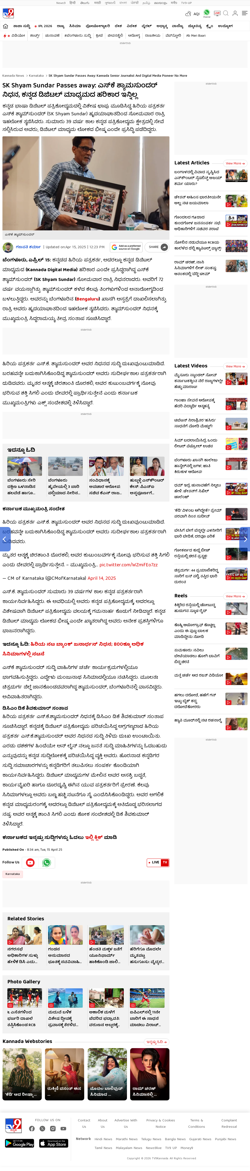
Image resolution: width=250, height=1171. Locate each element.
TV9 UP (171, 1143)
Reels (181, 596)
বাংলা (123, 3)
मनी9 (174, 3)
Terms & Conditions (196, 1119)
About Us (102, 1119)
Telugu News (151, 1134)
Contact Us (84, 1119)
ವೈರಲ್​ (147, 26)
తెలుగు (85, 3)
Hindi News (103, 1134)
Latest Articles (191, 163)
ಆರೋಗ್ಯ (134, 36)
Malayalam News (129, 1143)
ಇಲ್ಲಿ (89, 833)
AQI (197, 14)
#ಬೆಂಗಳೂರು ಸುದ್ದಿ (77, 36)
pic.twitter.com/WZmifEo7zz (129, 560)
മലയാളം (160, 3)
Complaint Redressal (229, 1119)
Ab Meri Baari (196, 36)
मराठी (97, 3)
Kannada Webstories (27, 1037)
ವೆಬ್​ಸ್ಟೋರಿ (173, 36)
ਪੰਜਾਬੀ (135, 3)
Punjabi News (225, 1134)
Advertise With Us (126, 1119)
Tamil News (103, 1143)
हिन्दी (73, 3)
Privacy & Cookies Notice (160, 1119)
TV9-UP (186, 3)
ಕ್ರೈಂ (209, 26)
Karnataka (36, 76)
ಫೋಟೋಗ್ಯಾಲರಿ (98, 26)
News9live (154, 1143)
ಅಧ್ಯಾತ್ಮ (161, 26)
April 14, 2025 (102, 573)
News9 (61, 3)
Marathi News (127, 1134)
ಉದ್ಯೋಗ (225, 26)
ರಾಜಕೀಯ (152, 36)
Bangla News (175, 1134)
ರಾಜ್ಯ (60, 26)
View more (235, 164)
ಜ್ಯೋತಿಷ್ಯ (194, 26)
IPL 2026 (45, 26)
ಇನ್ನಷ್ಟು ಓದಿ (156, 1037)
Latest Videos (191, 366)
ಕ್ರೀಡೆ (99, 36)
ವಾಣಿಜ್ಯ (177, 26)
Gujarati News (200, 1134)
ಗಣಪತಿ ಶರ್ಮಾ (28, 248)
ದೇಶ (118, 26)
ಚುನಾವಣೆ (52, 36)
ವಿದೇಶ (132, 26)
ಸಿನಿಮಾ (75, 26)
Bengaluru (87, 299)
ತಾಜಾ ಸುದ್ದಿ (21, 26)
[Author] (7, 247)
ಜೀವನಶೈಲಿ (115, 36)
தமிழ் (146, 3)
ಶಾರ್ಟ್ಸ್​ (35, 36)
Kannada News (13, 76)
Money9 (186, 1143)
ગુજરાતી (110, 3)
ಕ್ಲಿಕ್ (98, 833)
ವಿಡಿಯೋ (18, 36)
